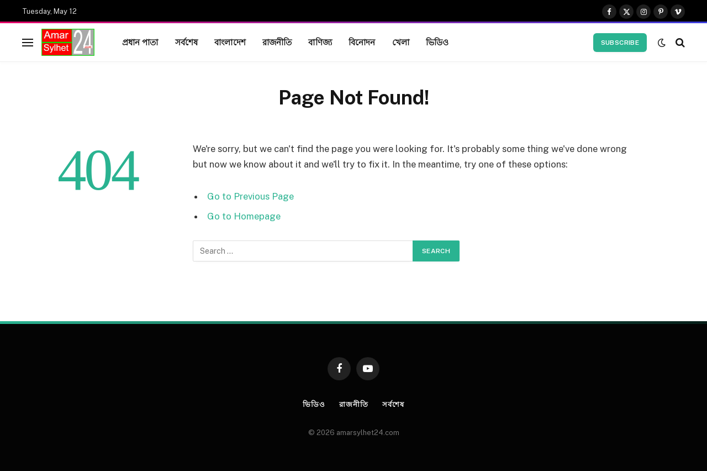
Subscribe (620, 42)
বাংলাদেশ (230, 42)
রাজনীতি (277, 42)
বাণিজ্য (319, 42)
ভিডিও (437, 42)
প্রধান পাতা (140, 42)
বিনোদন (362, 42)
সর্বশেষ (186, 42)
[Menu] (27, 42)
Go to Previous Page (250, 196)
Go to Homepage (244, 216)
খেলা (400, 42)
